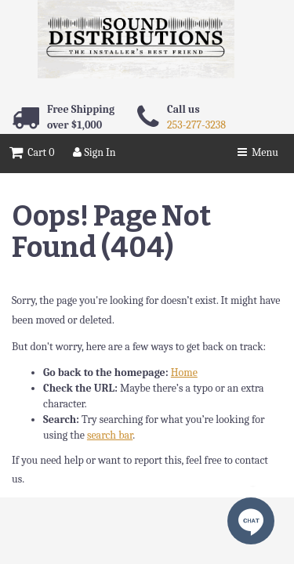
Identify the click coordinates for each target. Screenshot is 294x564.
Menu (258, 152)
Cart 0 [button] (31, 152)
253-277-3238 (196, 125)
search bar (109, 435)
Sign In (94, 152)
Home (184, 372)
